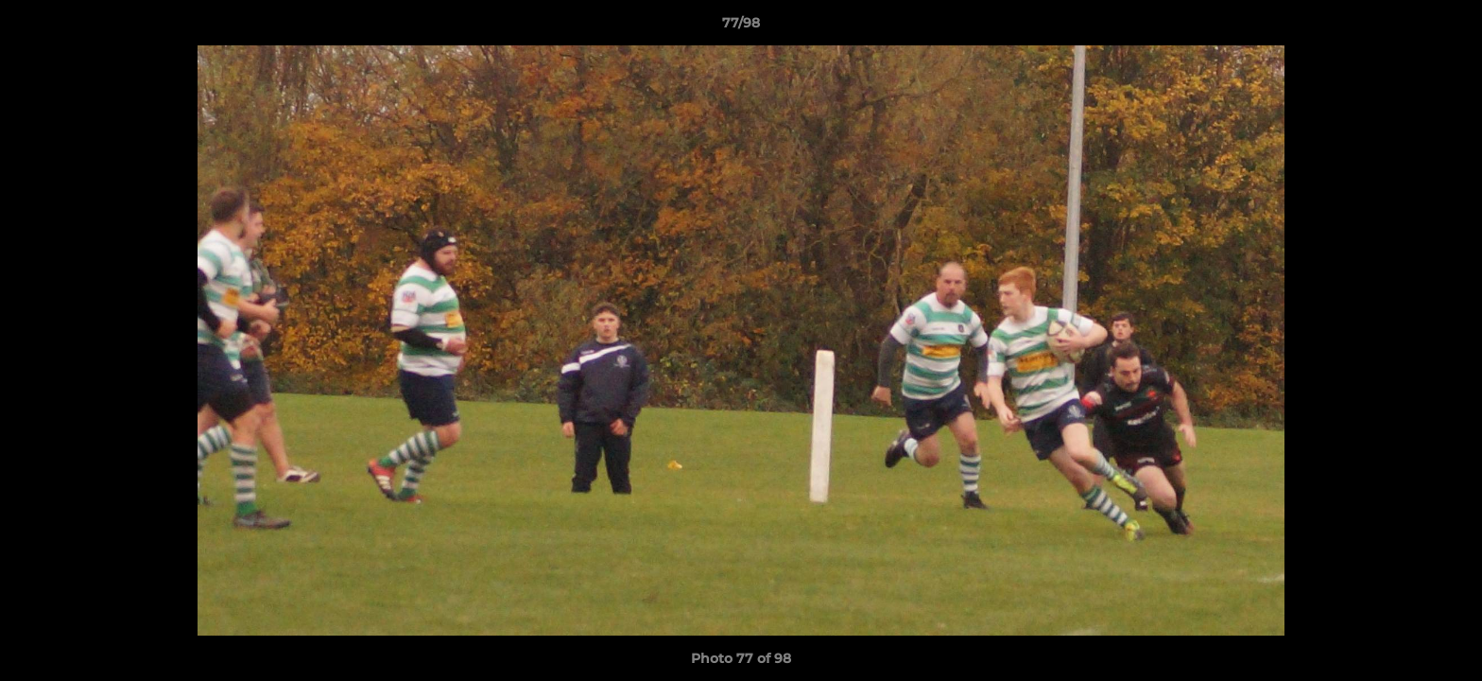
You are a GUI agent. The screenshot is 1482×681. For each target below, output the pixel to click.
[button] (1448, 27)
